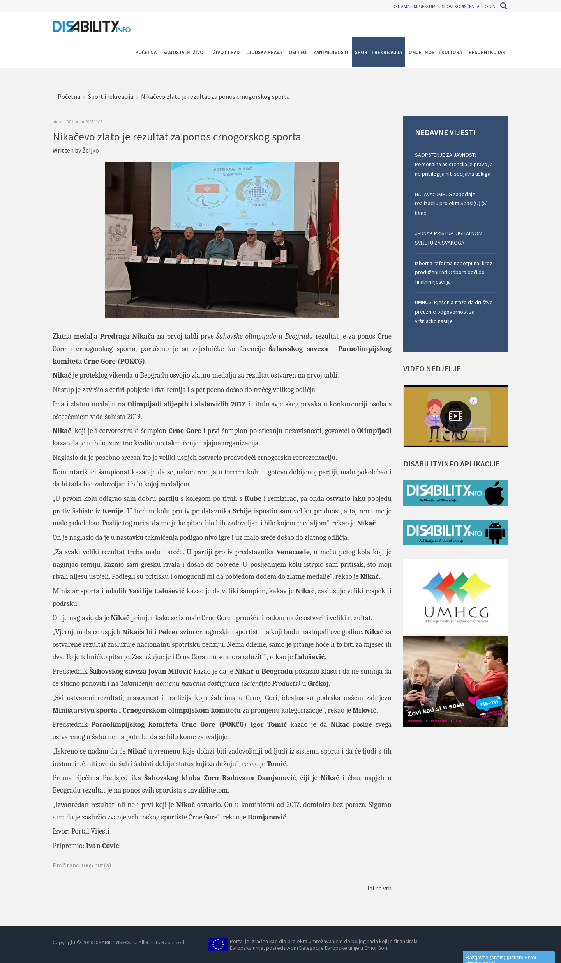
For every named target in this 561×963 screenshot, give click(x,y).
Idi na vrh (379, 888)
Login (489, 6)
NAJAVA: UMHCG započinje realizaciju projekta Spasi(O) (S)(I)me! (451, 203)
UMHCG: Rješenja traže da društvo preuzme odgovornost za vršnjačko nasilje (454, 312)
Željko (90, 150)
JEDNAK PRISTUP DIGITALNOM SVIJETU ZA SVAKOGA (448, 238)
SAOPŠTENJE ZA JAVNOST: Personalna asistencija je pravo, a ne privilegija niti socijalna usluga (454, 164)
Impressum (424, 6)
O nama (401, 6)
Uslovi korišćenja (459, 6)
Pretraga (503, 5)
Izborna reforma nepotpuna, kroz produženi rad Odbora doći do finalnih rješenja (453, 273)
